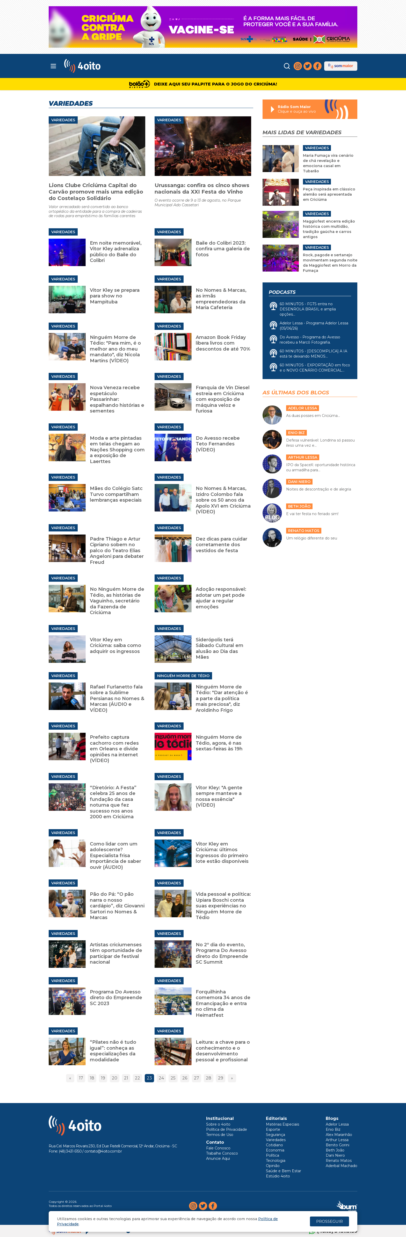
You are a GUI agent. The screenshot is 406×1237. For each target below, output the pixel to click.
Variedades (63, 120)
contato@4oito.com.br (103, 1151)
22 (137, 1078)
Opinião (273, 1165)
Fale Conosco (218, 1148)
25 (173, 1078)
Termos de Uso (219, 1134)
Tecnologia (275, 1160)
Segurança (275, 1134)
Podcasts (282, 292)
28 (208, 1078)
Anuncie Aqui (218, 1158)
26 (184, 1078)
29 (220, 1078)
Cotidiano (274, 1145)
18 (92, 1078)
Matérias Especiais (282, 1124)
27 (196, 1078)
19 (103, 1078)
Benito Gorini (337, 1145)
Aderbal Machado (341, 1165)
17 (81, 1078)
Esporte (273, 1129)
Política (272, 1155)
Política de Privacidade (226, 1129)
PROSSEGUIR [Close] (329, 1221)
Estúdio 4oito (278, 1176)
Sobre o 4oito (218, 1124)
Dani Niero (335, 1155)
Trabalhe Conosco (222, 1153)
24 (161, 1078)
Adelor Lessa (337, 1124)
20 (114, 1078)
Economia (275, 1150)
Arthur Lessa (337, 1140)
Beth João (335, 1150)
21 (126, 1078)
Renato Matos (339, 1160)
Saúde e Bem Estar (283, 1171)
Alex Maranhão (339, 1134)
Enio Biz (333, 1129)
